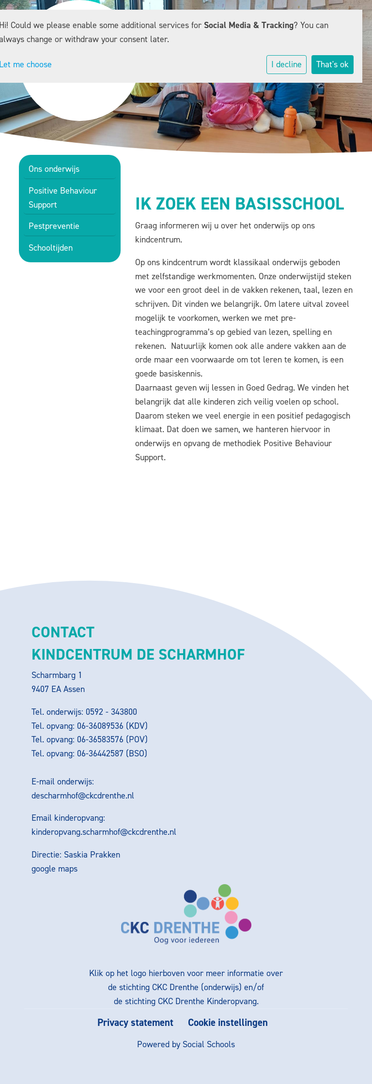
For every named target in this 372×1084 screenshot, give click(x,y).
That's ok (332, 64)
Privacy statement (135, 1023)
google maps (54, 868)
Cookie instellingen (228, 1023)
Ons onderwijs (54, 169)
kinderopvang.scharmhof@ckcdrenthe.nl (103, 832)
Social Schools (209, 1044)
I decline (286, 64)
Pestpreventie (54, 226)
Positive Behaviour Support (63, 198)
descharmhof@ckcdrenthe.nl (82, 795)
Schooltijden (51, 248)
